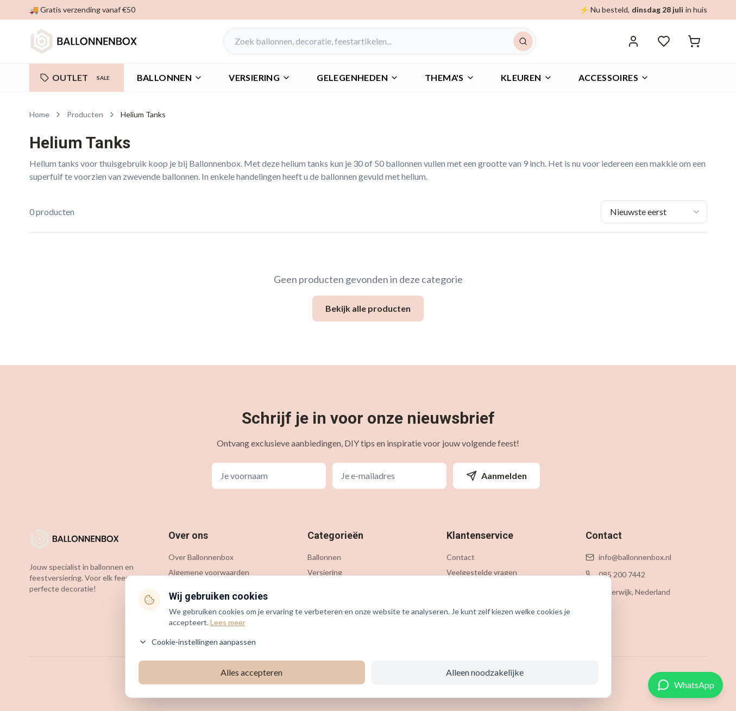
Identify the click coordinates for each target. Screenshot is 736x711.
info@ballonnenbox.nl (635, 557)
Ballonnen (170, 77)
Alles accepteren (251, 672)
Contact (460, 557)
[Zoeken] (523, 41)
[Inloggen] (633, 41)
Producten (85, 114)
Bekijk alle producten (368, 308)
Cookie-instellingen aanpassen (197, 641)
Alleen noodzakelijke (485, 672)
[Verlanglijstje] (664, 41)
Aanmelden (496, 475)
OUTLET (76, 77)
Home (39, 114)
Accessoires (613, 77)
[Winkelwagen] (694, 41)
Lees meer (228, 622)
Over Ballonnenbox (201, 557)
